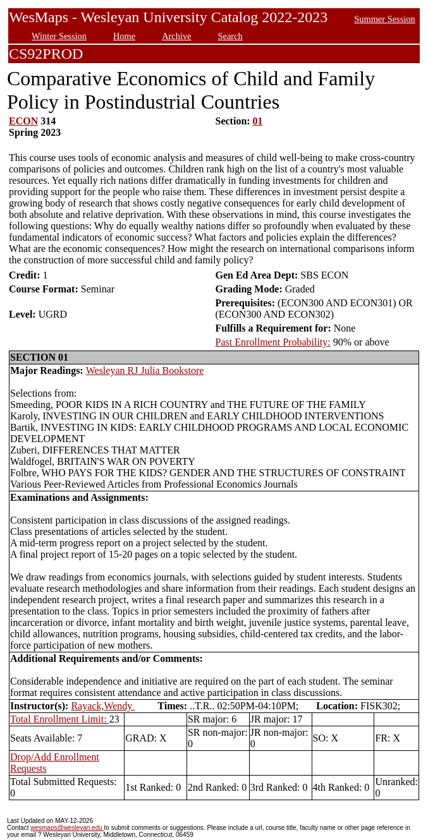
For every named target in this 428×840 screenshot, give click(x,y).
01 (258, 121)
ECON (23, 121)
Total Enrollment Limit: (59, 719)
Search (230, 36)
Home (124, 36)
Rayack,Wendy (103, 705)
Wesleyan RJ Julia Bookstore (145, 370)
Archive (176, 36)
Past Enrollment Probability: (273, 342)
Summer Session (384, 19)
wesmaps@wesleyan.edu (67, 827)
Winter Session (59, 36)
